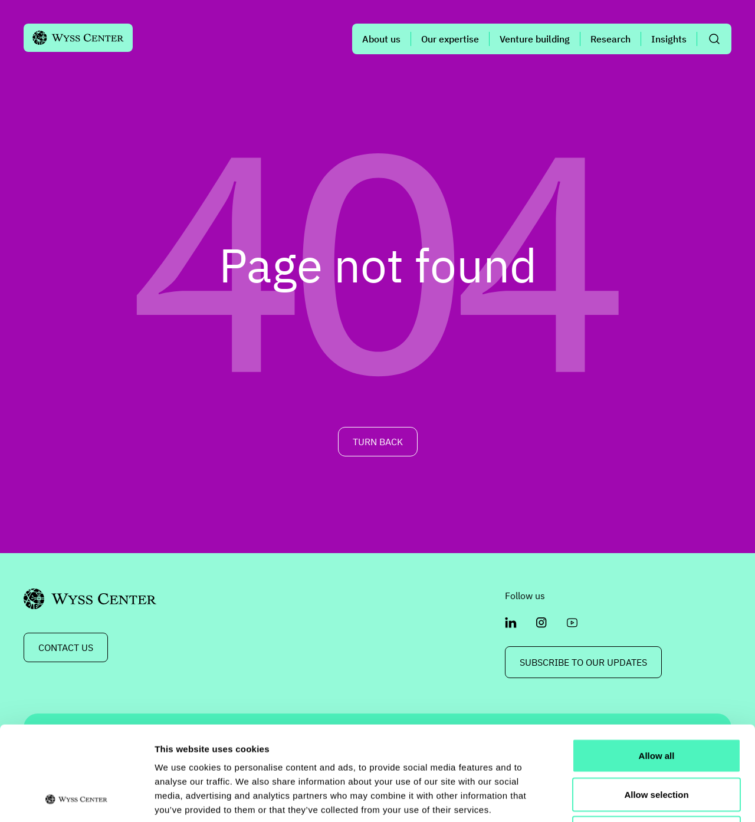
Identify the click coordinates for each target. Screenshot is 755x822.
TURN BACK (378, 442)
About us (381, 39)
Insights (669, 39)
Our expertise (450, 39)
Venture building (535, 39)
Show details (619, 799)
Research (610, 39)
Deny (657, 744)
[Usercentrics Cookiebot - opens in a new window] (76, 799)
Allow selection (656, 706)
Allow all (657, 667)
